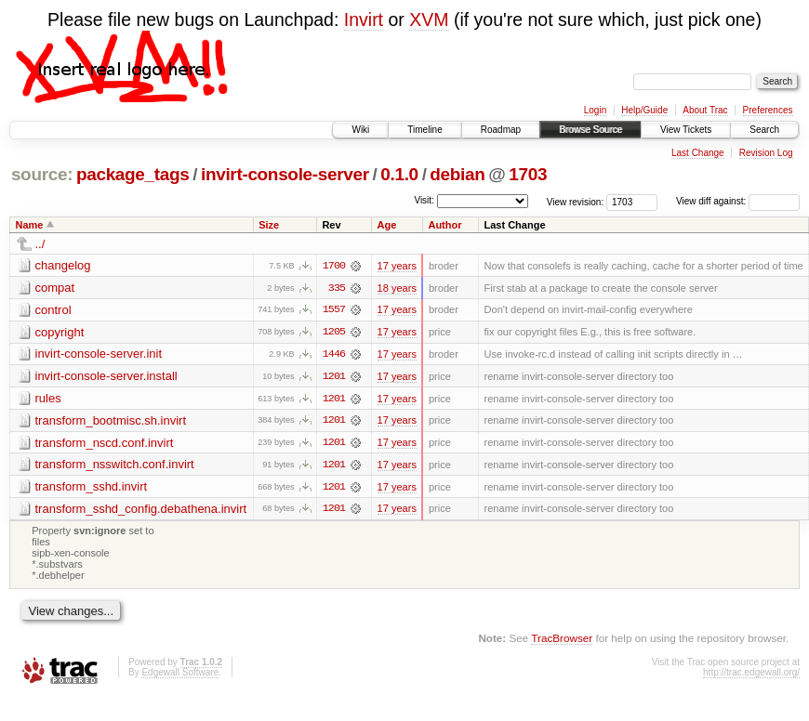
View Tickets (685, 130)
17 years (397, 265)
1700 (334, 265)
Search (764, 130)
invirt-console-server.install (106, 377)
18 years (397, 288)
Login (595, 110)
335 (336, 288)
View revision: (575, 201)
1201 (334, 377)
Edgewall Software (180, 675)
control (53, 310)
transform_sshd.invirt (91, 488)
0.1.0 (399, 174)
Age (387, 224)
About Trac (705, 110)
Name (30, 224)
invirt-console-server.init (99, 354)
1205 (334, 332)
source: (42, 174)
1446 (334, 354)
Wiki (360, 130)
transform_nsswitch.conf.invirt (114, 466)
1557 (334, 310)
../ (40, 244)
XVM (428, 19)
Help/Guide (644, 110)
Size (269, 224)
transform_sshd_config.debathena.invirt (141, 511)
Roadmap (501, 130)
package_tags (133, 174)
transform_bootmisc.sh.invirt (111, 421)
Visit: (424, 200)
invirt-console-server (285, 174)
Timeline (424, 130)
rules (48, 399)
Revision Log (766, 153)
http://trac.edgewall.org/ (751, 675)
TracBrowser (561, 640)
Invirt (363, 19)
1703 (528, 174)
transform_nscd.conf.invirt (104, 444)
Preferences (768, 110)
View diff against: (738, 201)
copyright (60, 332)
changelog (63, 265)
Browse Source (590, 130)
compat (55, 288)
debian (457, 174)
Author (444, 224)
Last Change (697, 153)
